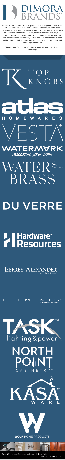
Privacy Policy (41, 454)
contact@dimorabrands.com (23, 454)
